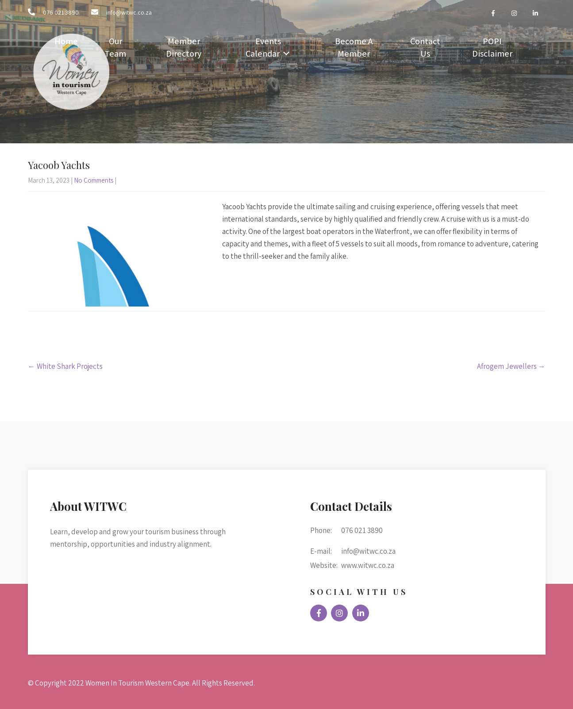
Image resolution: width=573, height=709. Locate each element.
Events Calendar (263, 47)
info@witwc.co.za (129, 12)
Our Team (115, 47)
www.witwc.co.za (367, 565)
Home (66, 41)
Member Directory (183, 47)
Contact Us (425, 47)
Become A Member (354, 47)
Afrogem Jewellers (511, 366)
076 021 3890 (61, 12)
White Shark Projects (65, 366)
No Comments (93, 180)
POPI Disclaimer (492, 47)
